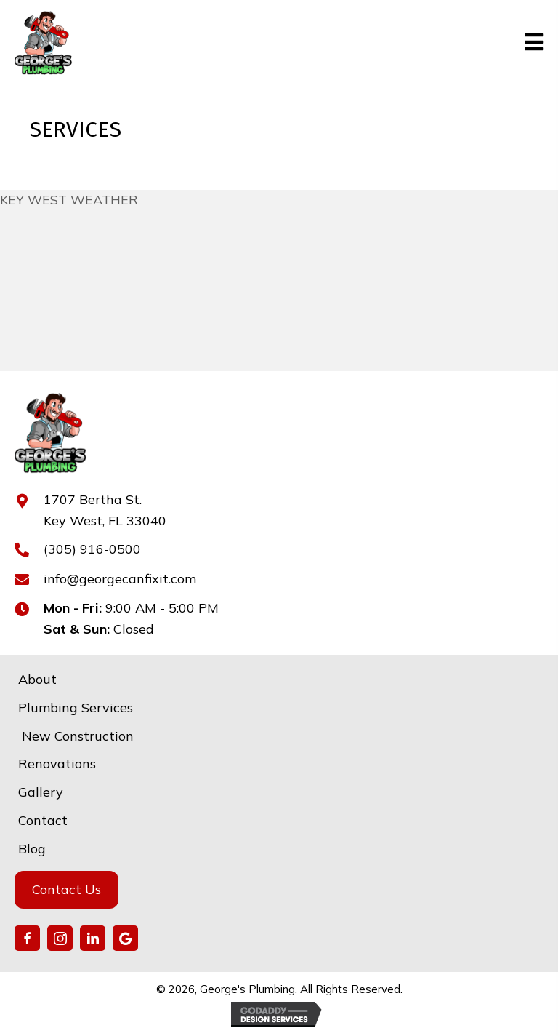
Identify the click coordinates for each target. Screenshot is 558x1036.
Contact (43, 820)
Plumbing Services (75, 707)
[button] (27, 938)
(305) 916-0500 (92, 549)
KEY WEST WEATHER (69, 199)
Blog (32, 848)
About (37, 679)
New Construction (76, 736)
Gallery (40, 792)
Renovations (57, 763)
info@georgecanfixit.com (120, 578)
